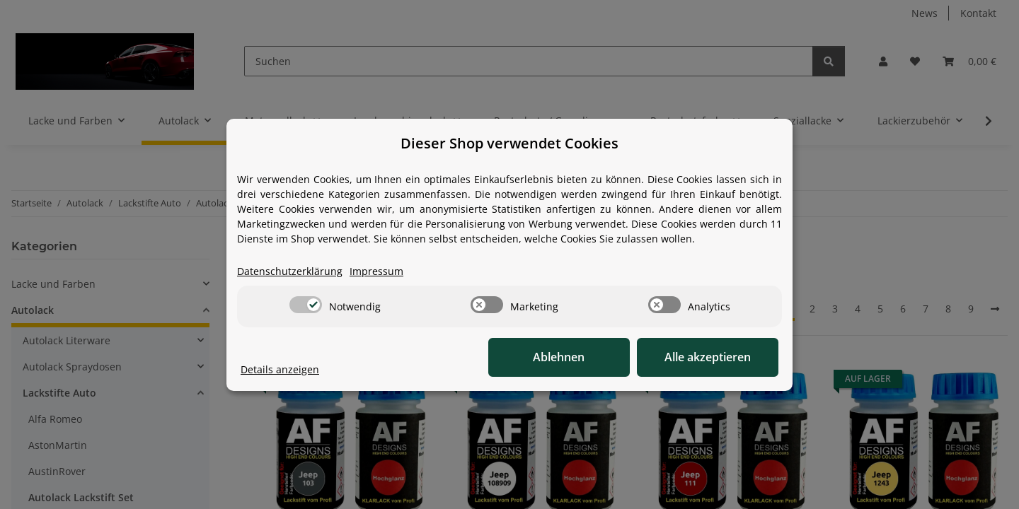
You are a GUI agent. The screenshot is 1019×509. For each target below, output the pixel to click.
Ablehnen (559, 357)
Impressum (376, 271)
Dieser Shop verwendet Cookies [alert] (509, 143)
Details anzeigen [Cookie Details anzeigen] (280, 369)
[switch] (305, 304)
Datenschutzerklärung (289, 271)
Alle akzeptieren (707, 357)
